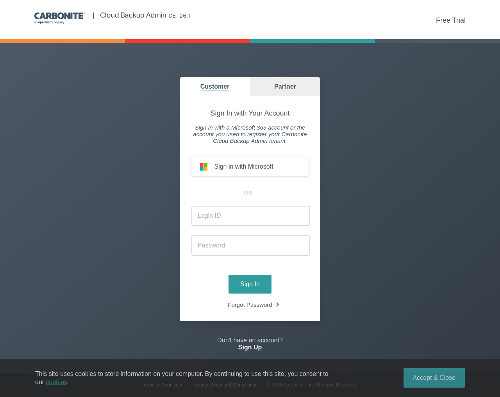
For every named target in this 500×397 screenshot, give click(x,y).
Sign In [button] (250, 284)
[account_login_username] (250, 216)
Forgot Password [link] (250, 304)
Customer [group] (215, 86)
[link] (250, 352)
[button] (250, 166)
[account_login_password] (250, 245)
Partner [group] (285, 86)
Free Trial (451, 20)
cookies (56, 382)
